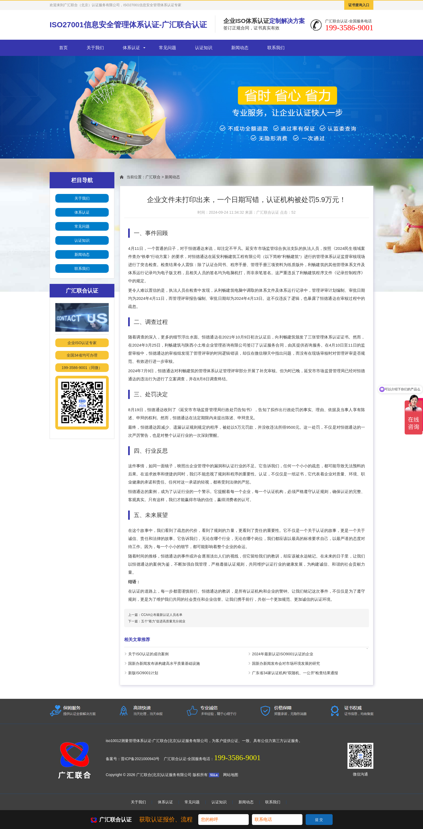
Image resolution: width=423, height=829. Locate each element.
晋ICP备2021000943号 (140, 759)
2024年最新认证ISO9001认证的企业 (282, 654)
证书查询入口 (358, 5)
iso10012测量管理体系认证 (128, 741)
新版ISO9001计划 (143, 673)
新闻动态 (239, 47)
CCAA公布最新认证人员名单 (161, 615)
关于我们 (95, 47)
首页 (63, 47)
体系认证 (131, 47)
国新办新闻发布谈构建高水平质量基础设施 (164, 663)
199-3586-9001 (237, 757)
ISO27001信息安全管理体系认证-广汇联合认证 (128, 25)
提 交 (319, 820)
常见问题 (167, 47)
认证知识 (203, 47)
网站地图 (230, 775)
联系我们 (276, 47)
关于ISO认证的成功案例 (148, 654)
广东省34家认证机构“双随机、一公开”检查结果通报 (295, 673)
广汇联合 (153, 177)
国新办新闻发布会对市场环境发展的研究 (286, 663)
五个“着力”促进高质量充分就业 (163, 621)
